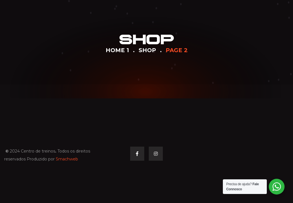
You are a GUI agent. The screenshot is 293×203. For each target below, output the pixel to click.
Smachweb (67, 159)
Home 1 (117, 50)
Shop (147, 50)
